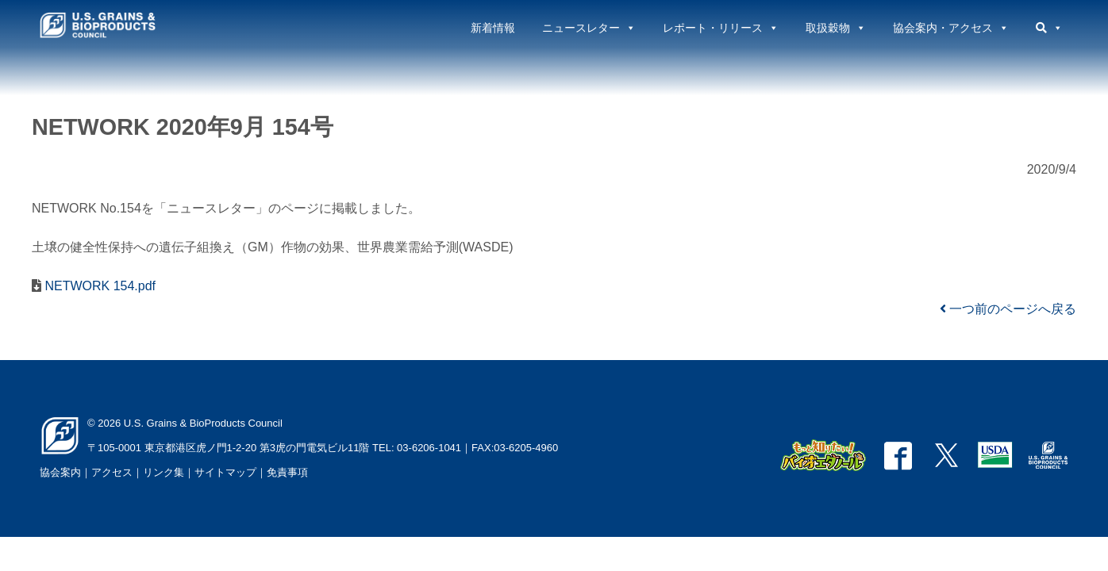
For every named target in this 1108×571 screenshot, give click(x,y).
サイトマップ (225, 472)
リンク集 (163, 472)
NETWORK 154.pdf (98, 286)
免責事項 (287, 472)
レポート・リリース (721, 27)
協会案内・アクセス (951, 27)
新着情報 (493, 27)
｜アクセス (107, 472)
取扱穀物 (836, 27)
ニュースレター (589, 27)
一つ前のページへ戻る (1008, 309)
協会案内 (60, 472)
